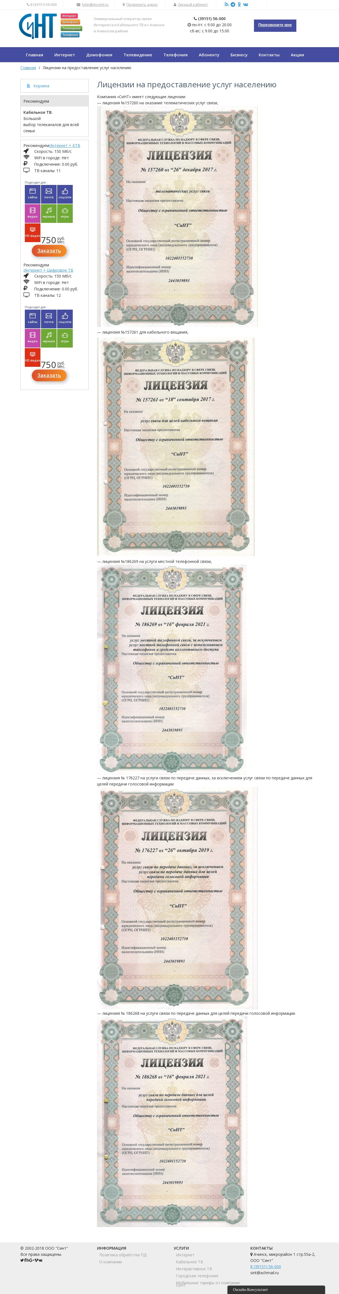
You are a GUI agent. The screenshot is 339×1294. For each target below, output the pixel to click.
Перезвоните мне (275, 25)
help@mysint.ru (95, 4)
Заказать (49, 250)
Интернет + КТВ (64, 145)
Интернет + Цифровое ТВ (48, 270)
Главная (28, 67)
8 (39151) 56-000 (265, 1266)
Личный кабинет (193, 4)
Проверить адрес (142, 4)
